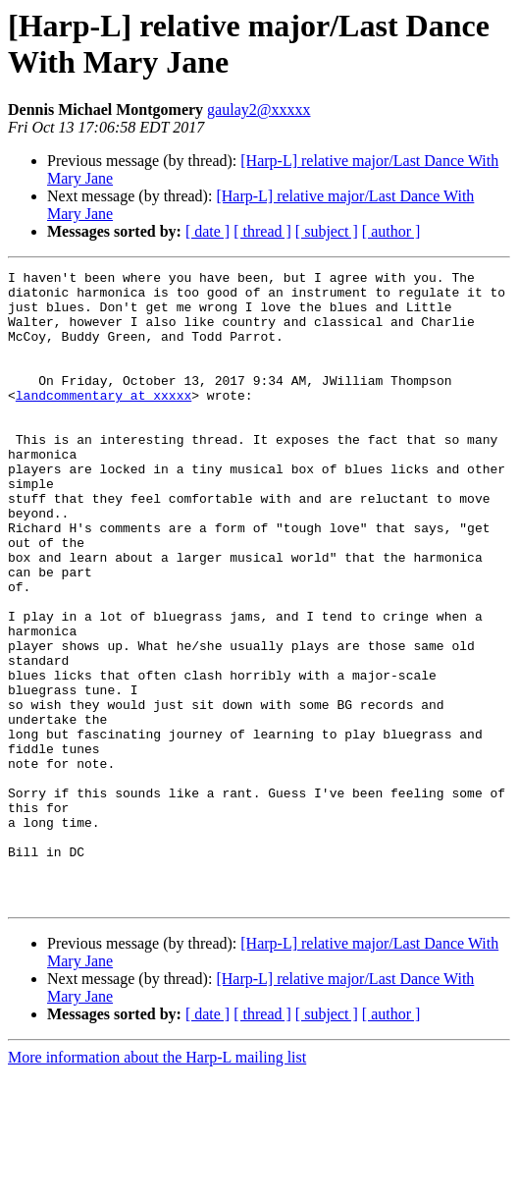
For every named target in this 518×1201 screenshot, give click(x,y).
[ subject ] (326, 231)
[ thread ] (262, 231)
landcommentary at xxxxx (103, 421)
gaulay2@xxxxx (258, 109)
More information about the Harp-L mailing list (157, 1183)
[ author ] (391, 231)
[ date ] (207, 231)
